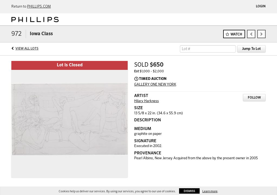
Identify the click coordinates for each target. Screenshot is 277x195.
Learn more (209, 191)
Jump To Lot (251, 49)
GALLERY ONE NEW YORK (155, 84)
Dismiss (189, 191)
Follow (254, 97)
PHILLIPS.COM (39, 6)
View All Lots (26, 48)
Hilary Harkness (146, 101)
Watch (236, 34)
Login (261, 6)
